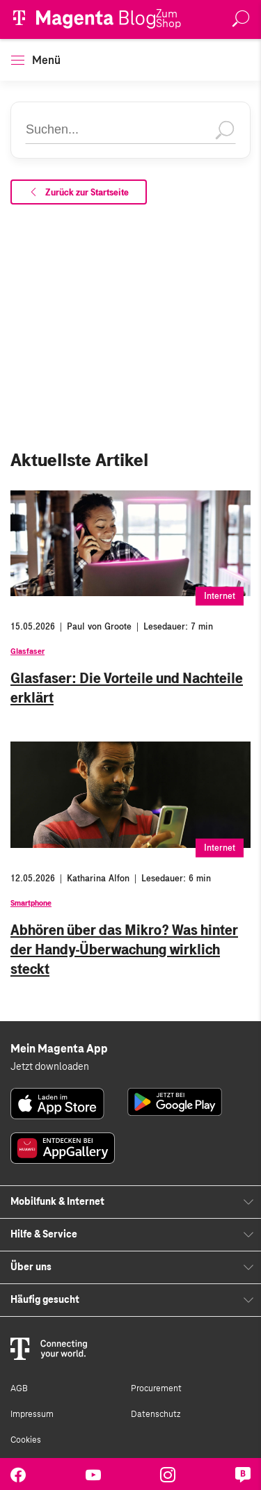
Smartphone (31, 903)
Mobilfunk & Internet (57, 1202)
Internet (219, 596)
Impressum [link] (32, 1414)
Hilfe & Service (43, 1234)
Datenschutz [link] (155, 1414)
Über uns (31, 1267)
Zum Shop (168, 19)
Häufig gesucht (44, 1300)
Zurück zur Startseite (79, 192)
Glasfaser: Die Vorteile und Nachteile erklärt (126, 688)
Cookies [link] (25, 1440)
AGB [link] (19, 1388)
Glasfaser (27, 651)
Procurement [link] (156, 1388)
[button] (17, 60)
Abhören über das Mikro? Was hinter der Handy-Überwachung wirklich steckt (124, 949)
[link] (57, 1103)
